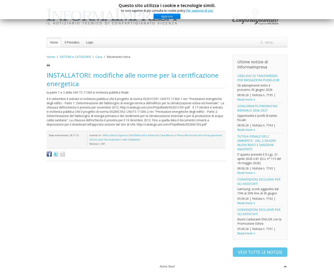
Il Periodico (72, 42)
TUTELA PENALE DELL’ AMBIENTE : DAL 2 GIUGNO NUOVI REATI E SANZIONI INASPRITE (256, 142)
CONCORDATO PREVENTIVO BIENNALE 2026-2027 (257, 108)
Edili (131, 135)
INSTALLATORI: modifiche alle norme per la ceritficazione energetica (133, 79)
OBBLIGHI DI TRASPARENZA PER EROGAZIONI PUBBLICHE (258, 78)
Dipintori (123, 135)
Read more (245, 99)
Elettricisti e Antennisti (147, 135)
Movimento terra (194, 135)
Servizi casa (96, 139)
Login (89, 42)
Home (54, 42)
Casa (98, 57)
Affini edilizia (110, 135)
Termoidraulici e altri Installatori (121, 139)
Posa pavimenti (213, 135)
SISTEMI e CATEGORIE (75, 57)
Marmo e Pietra (175, 135)
